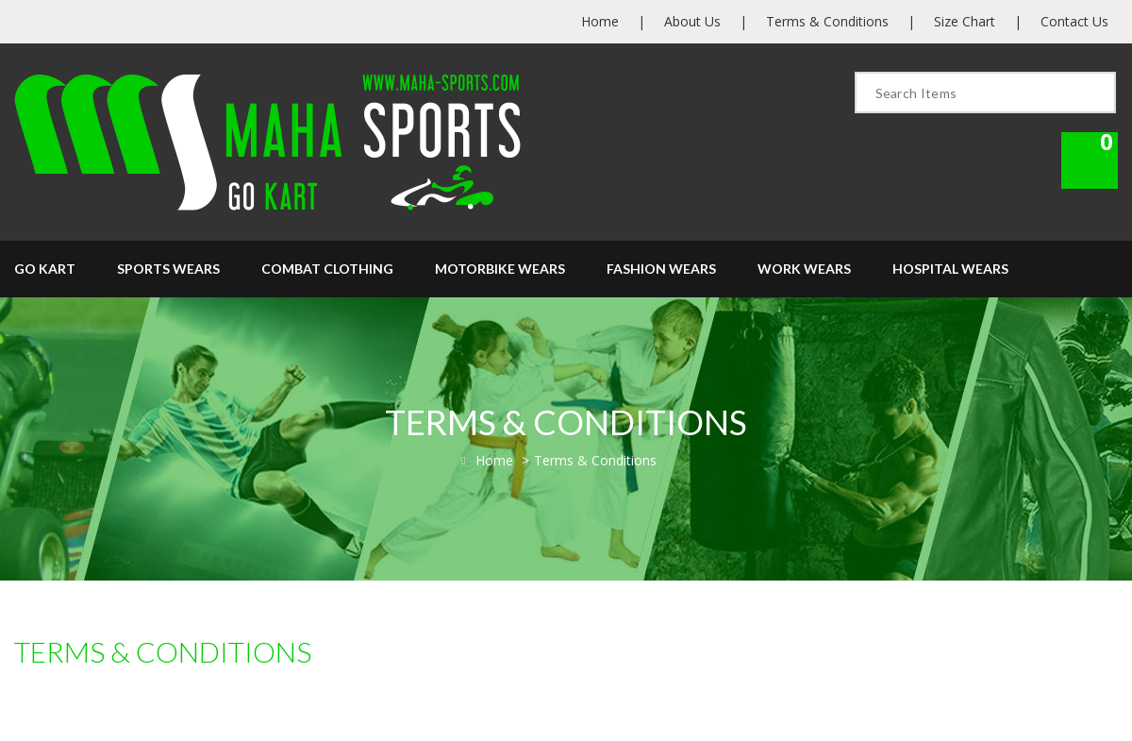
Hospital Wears (950, 269)
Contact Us (1074, 21)
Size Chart (964, 21)
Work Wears (804, 269)
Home (600, 21)
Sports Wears (168, 269)
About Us (692, 21)
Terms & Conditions (827, 21)
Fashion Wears (661, 269)
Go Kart (44, 269)
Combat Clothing (327, 269)
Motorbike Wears (500, 269)
